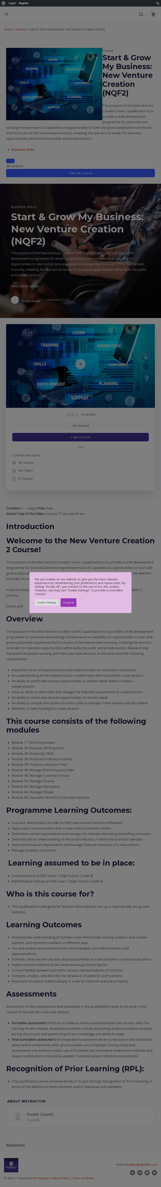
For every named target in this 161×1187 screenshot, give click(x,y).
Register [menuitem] (24, 3)
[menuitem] (3, 3)
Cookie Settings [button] (46, 602)
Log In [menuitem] (12, 3)
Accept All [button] (68, 602)
